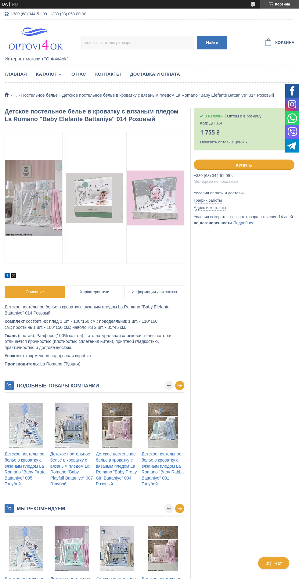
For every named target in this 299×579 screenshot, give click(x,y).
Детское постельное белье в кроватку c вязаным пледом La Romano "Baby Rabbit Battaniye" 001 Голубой (163, 468)
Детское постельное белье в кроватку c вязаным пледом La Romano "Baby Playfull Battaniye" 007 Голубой (71, 468)
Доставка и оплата (155, 74)
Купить (244, 165)
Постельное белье (39, 95)
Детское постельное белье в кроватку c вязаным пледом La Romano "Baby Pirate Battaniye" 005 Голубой (25, 468)
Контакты (108, 74)
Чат (273, 563)
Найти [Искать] (212, 42)
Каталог (46, 74)
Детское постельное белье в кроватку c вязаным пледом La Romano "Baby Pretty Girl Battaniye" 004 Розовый (116, 468)
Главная (16, 74)
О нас (78, 74)
